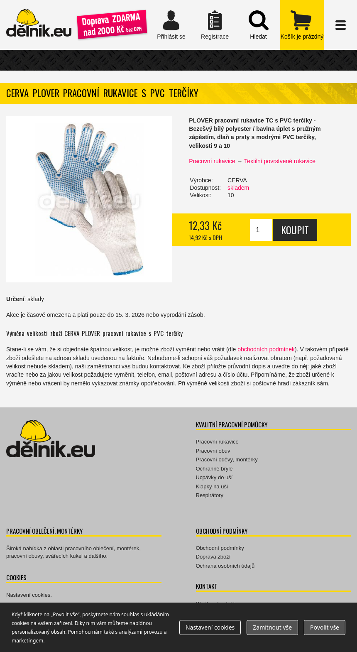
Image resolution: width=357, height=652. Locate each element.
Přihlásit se (171, 25)
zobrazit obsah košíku (302, 25)
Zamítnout (272, 627)
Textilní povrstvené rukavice (279, 161)
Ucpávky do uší (214, 477)
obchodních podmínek (266, 349)
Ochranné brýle (214, 469)
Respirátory (209, 495)
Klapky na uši (212, 486)
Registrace (215, 25)
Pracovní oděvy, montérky (227, 459)
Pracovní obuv (213, 451)
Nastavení (210, 627)
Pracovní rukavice (212, 161)
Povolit (324, 627)
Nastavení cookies (28, 595)
